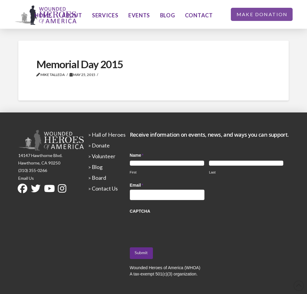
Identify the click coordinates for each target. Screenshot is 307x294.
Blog (97, 167)
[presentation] (175, 227)
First (133, 172)
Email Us (26, 178)
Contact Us (104, 188)
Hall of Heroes (108, 134)
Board (98, 177)
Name (137, 155)
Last (212, 172)
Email (137, 185)
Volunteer (103, 156)
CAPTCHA (140, 211)
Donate (100, 145)
